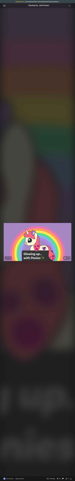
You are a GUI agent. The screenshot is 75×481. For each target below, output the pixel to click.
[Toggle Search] (69, 5)
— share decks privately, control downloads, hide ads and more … (37, 1)
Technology (51, 478)
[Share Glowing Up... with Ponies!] (63, 478)
